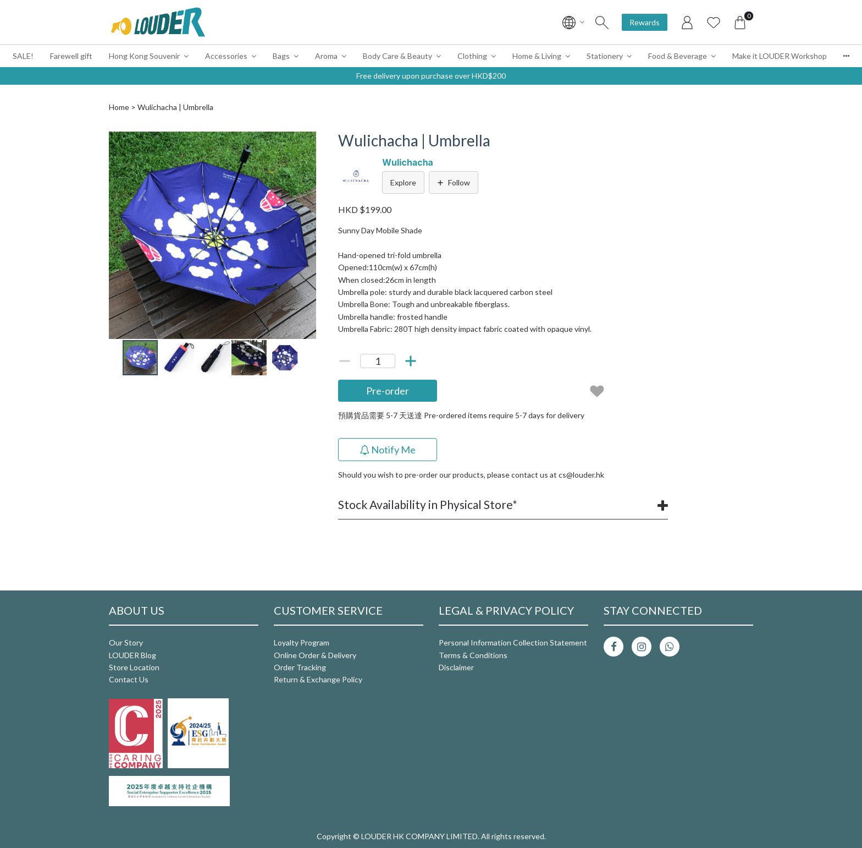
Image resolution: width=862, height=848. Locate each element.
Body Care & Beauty (397, 56)
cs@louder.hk (581, 474)
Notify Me (388, 450)
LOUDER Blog (132, 655)
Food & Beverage (677, 56)
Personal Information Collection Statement (513, 642)
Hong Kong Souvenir (144, 56)
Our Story (126, 642)
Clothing (472, 56)
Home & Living (536, 56)
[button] (306, 141)
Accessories (226, 56)
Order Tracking (300, 667)
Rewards (644, 22)
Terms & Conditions (473, 655)
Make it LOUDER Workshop (779, 56)
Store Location (134, 667)
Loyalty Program (301, 642)
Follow (453, 182)
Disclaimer (456, 667)
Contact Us (128, 679)
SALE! (23, 56)
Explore (403, 182)
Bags (281, 56)
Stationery (605, 56)
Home (119, 107)
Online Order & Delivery (315, 655)
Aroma (326, 56)
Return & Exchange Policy (318, 679)
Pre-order (387, 391)
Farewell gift (71, 56)
